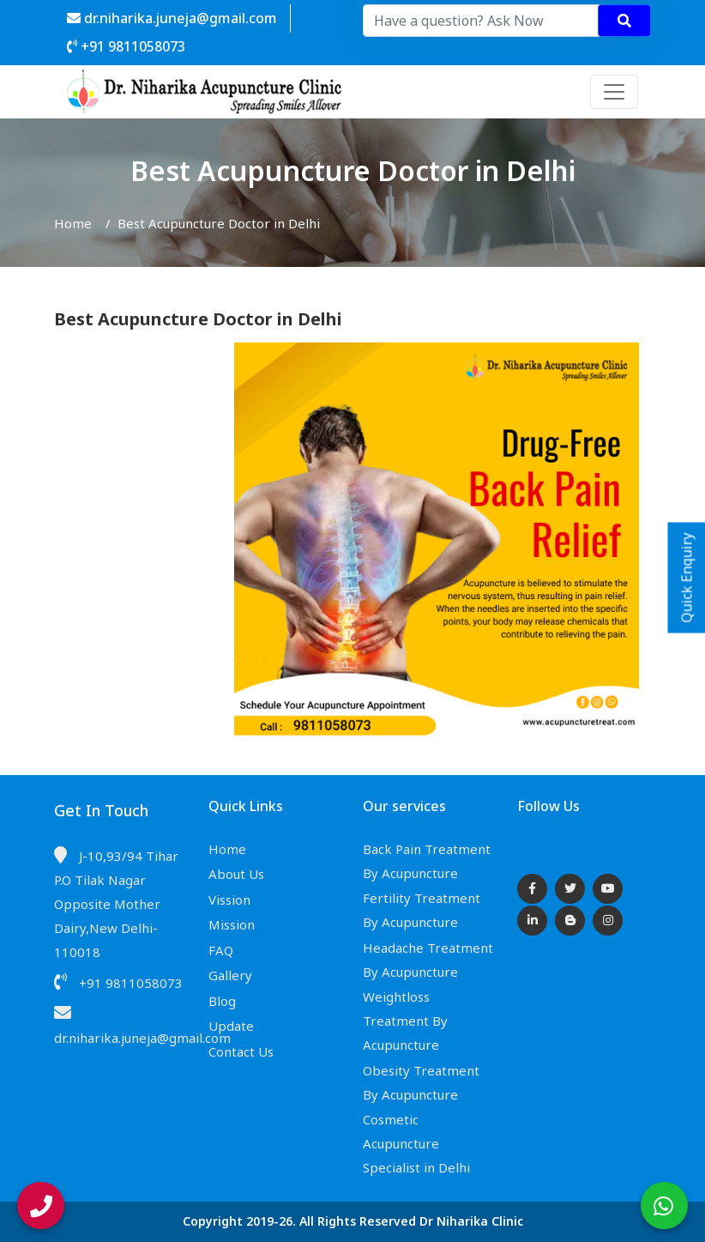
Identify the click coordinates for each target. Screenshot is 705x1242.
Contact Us (241, 1051)
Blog (222, 1000)
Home (73, 223)
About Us (236, 873)
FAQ (220, 950)
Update (231, 1025)
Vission (229, 899)
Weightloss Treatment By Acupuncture (405, 1020)
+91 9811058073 (126, 46)
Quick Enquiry (687, 578)
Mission (231, 924)
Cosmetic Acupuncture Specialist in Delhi (416, 1143)
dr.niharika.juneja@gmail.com (172, 18)
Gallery (230, 975)
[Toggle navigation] (614, 92)
